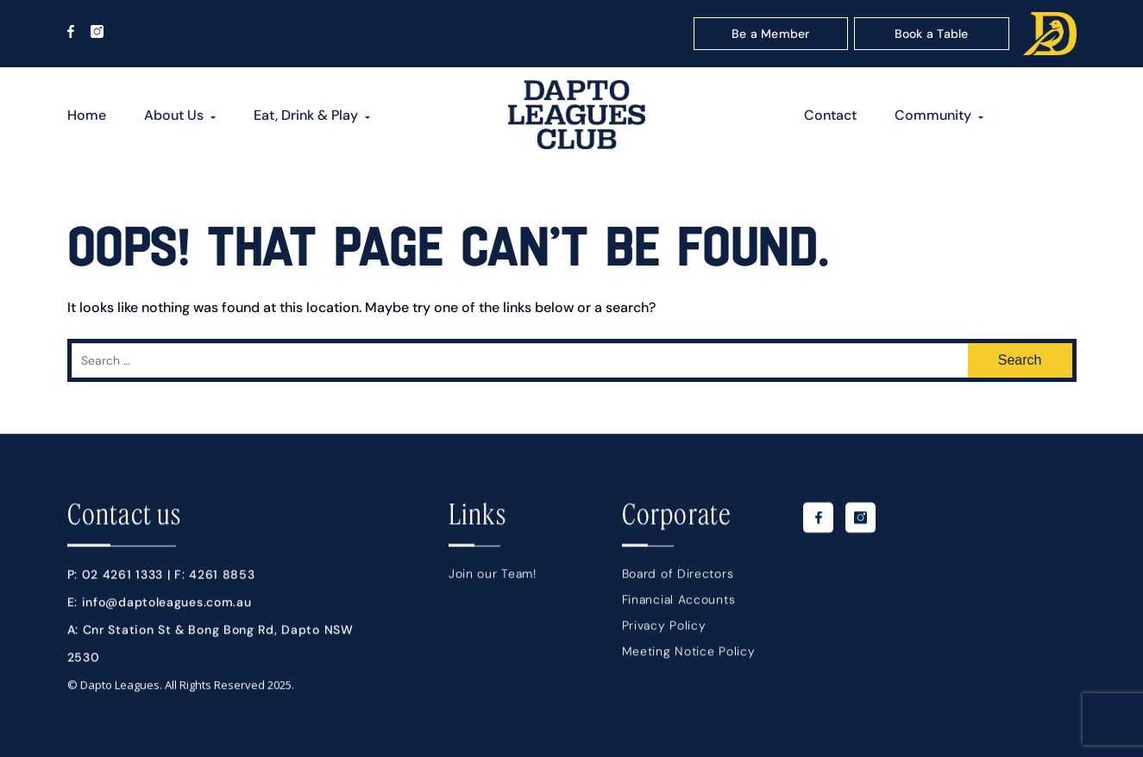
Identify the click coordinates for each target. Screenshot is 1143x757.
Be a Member (771, 33)
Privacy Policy (664, 629)
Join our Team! (493, 577)
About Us (174, 115)
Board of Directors (678, 577)
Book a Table (932, 33)
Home (86, 115)
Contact (830, 115)
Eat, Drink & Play (306, 115)
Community (933, 115)
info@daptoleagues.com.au (167, 606)
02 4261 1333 (122, 578)
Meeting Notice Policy (689, 655)
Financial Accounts (679, 603)
